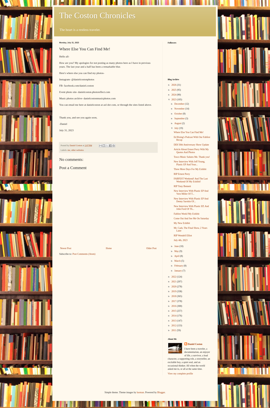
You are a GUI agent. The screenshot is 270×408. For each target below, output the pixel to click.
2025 (174, 90)
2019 (174, 291)
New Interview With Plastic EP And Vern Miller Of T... (191, 192)
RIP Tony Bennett (182, 186)
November (179, 108)
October (178, 113)
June (176, 246)
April (177, 256)
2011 (174, 330)
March (177, 261)
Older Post (151, 248)
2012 (174, 325)
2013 (174, 320)
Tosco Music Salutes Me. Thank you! (192, 157)
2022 (174, 276)
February (179, 265)
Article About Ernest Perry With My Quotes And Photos (191, 151)
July (176, 128)
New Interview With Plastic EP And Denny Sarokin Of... (191, 200)
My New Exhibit (182, 223)
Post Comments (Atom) (83, 254)
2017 (174, 301)
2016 (174, 306)
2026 (174, 85)
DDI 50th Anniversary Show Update (191, 144)
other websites (77, 150)
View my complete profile (180, 373)
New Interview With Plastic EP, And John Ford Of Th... (191, 207)
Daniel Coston (195, 344)
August (178, 123)
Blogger (161, 392)
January (178, 270)
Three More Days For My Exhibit (190, 169)
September (179, 118)
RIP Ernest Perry (182, 174)
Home (109, 248)
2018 (174, 296)
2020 (174, 286)
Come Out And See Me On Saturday (191, 218)
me (69, 150)
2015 (174, 311)
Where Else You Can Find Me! (189, 132)
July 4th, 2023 (181, 240)
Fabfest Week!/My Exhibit (186, 214)
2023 (174, 99)
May (176, 251)
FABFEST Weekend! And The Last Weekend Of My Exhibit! (191, 180)
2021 (174, 281)
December (179, 104)
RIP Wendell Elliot (183, 235)
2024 (174, 94)
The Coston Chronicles (97, 15)
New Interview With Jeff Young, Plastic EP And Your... (189, 163)
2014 (174, 315)
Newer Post (65, 248)
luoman (140, 392)
